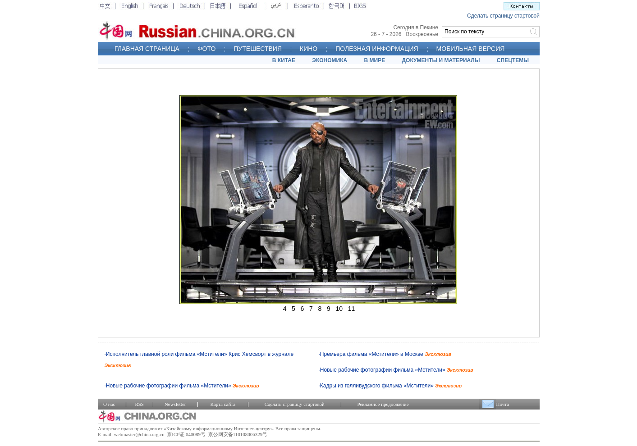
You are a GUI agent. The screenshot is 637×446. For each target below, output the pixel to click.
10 (339, 308)
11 (351, 308)
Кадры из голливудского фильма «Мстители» (391, 385)
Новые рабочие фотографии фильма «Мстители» (396, 370)
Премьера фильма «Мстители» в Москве (385, 354)
